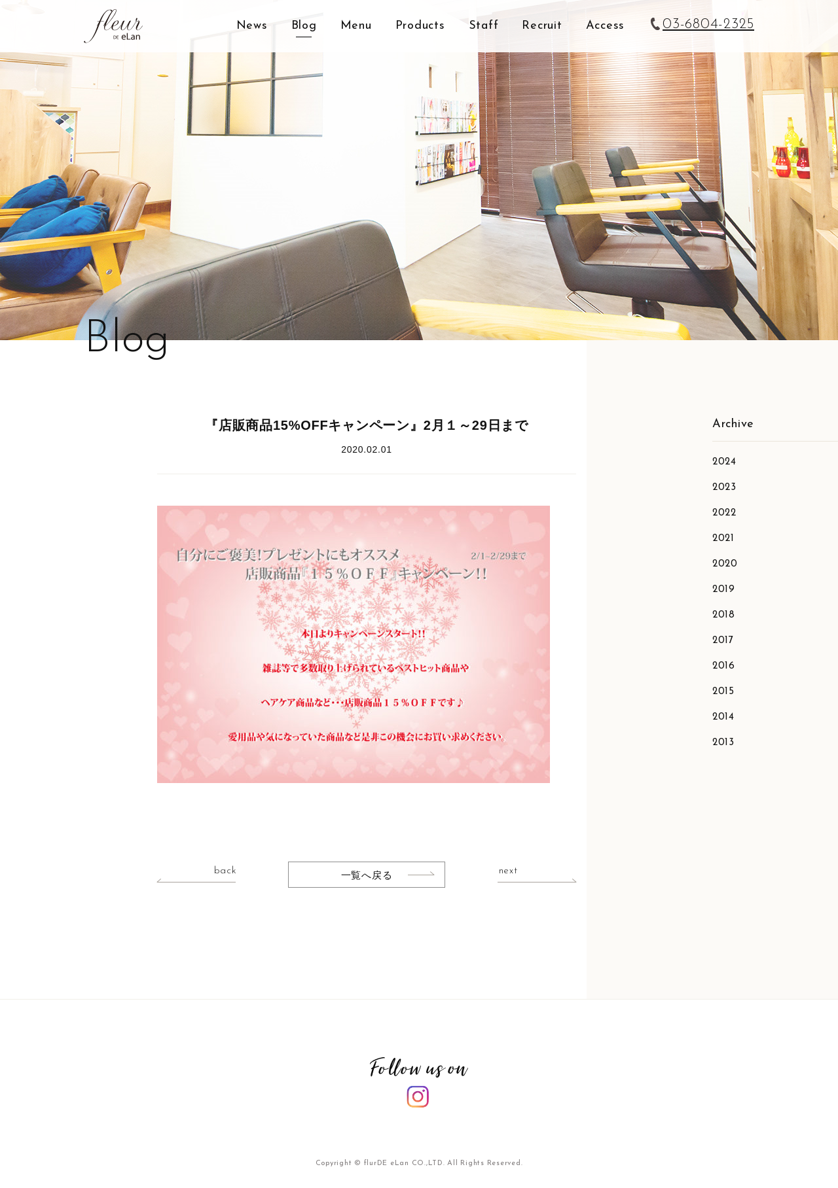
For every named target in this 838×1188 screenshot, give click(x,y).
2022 (724, 513)
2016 (723, 666)
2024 (724, 462)
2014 (723, 717)
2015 (723, 692)
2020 (725, 564)
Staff (484, 26)
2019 (723, 590)
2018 (723, 615)
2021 (723, 539)
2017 (723, 641)
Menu (356, 26)
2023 (724, 488)
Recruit (542, 26)
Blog (304, 26)
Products (420, 26)
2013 (723, 743)
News (252, 26)
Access (605, 26)
